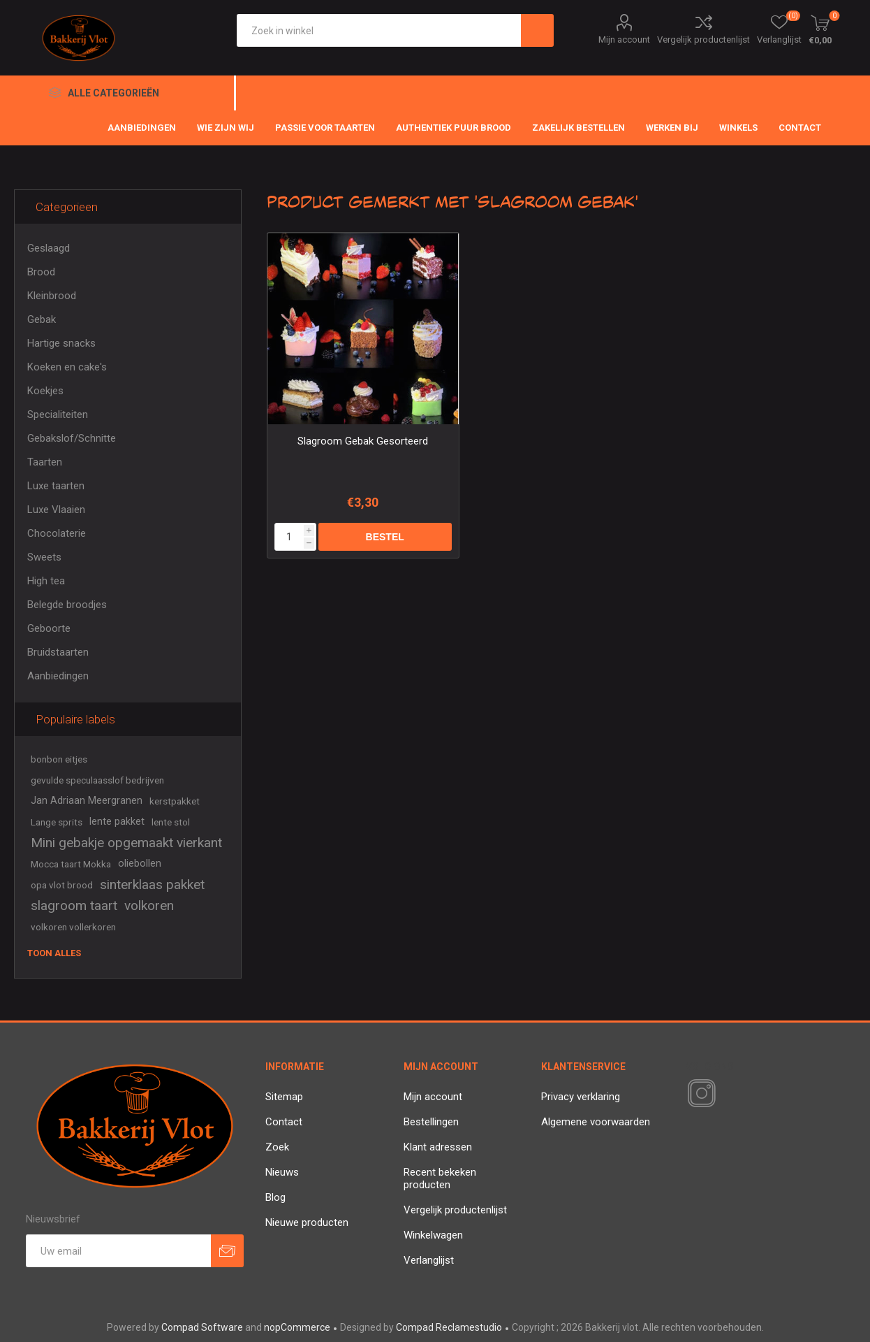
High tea (46, 581)
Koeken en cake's (67, 367)
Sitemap (284, 1096)
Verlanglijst (429, 1260)
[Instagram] (699, 1094)
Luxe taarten (55, 485)
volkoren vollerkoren (73, 926)
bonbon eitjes (59, 759)
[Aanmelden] (118, 1250)
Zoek (277, 1147)
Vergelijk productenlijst (703, 39)
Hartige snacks (61, 343)
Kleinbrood (51, 295)
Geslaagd (48, 248)
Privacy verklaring (580, 1096)
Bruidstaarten (58, 652)
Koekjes (45, 390)
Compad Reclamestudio (449, 1327)
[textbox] (379, 30)
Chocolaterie (56, 533)
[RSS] (725, 1094)
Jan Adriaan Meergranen (86, 801)
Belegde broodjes (67, 604)
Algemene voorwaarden (595, 1122)
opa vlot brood (62, 884)
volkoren (149, 905)
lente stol (171, 822)
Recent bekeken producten (440, 1178)
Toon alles (54, 953)
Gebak (41, 319)
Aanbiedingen (58, 676)
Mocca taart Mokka (71, 864)
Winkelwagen (433, 1235)
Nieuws (282, 1172)
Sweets (44, 557)
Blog (275, 1197)
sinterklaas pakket (152, 884)
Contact (283, 1122)
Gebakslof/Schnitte (71, 438)
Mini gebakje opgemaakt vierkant (126, 843)
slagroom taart (74, 905)
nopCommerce (297, 1327)
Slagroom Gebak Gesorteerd (362, 441)
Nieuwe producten (306, 1222)
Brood (41, 272)
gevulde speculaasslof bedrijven (97, 780)
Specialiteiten (57, 414)
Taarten (44, 462)
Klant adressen (438, 1147)
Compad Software (202, 1327)
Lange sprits (56, 822)
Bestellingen (431, 1122)
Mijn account (624, 39)
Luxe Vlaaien (56, 509)
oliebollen (139, 864)
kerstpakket (174, 801)
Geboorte (49, 628)
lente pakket (117, 822)
